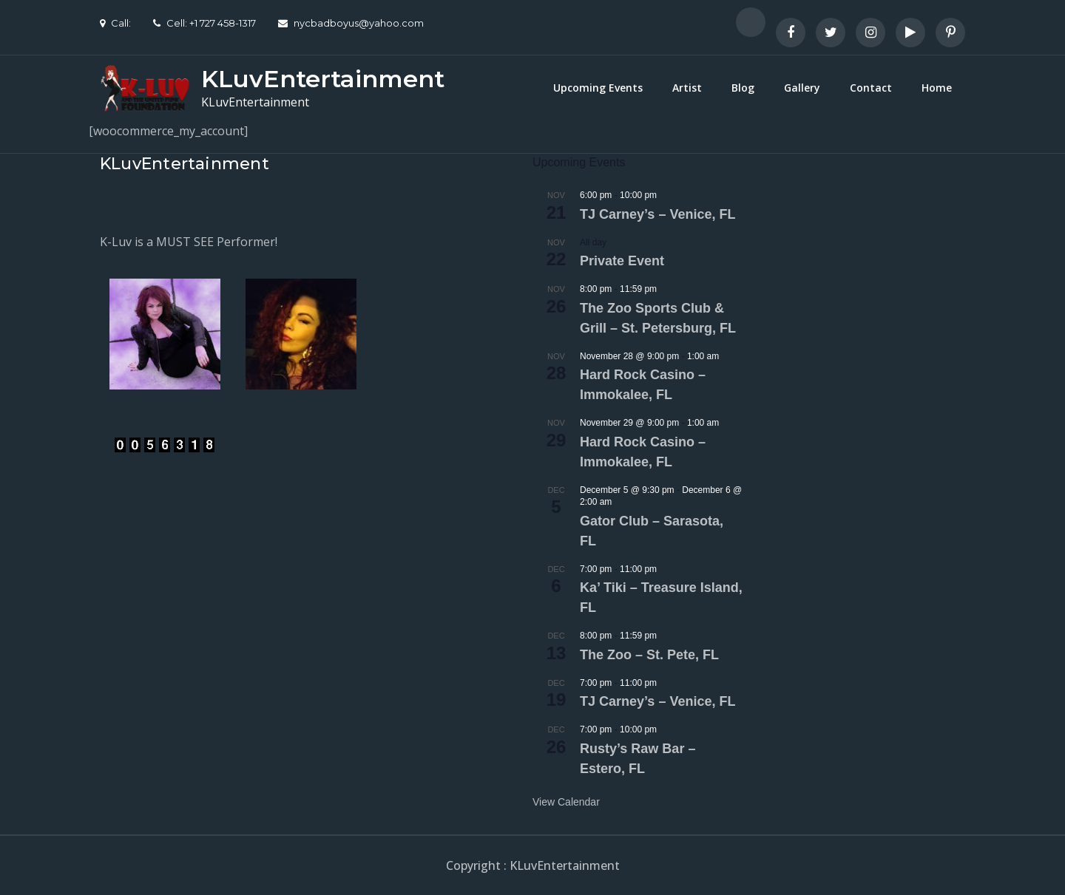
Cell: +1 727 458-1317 (204, 23)
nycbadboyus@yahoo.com (351, 23)
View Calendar (566, 802)
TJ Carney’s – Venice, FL (657, 214)
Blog (742, 88)
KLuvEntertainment (322, 78)
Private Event (622, 260)
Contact (871, 88)
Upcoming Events (598, 88)
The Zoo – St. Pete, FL (649, 654)
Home (937, 88)
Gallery (802, 88)
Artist (687, 88)
